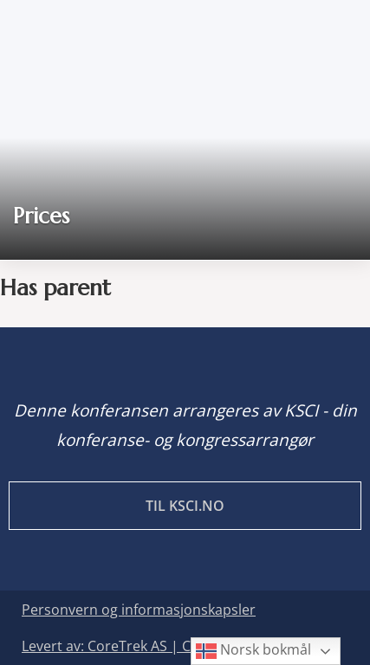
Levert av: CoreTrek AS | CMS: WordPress (156, 645)
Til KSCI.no (185, 505)
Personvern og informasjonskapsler (139, 609)
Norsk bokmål (253, 651)
